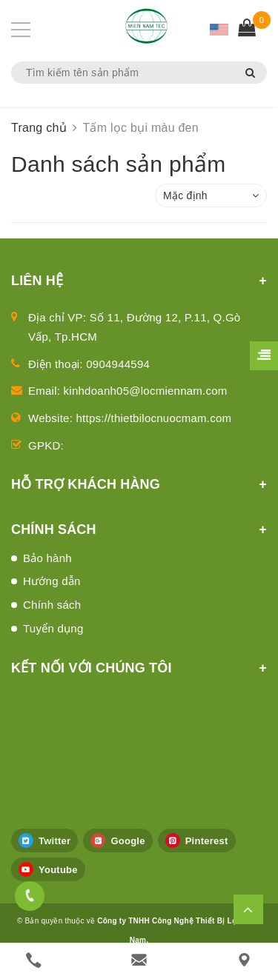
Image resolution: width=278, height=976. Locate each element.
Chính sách (52, 604)
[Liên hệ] (244, 960)
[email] (139, 960)
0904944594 (118, 364)
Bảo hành (47, 558)
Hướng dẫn (52, 581)
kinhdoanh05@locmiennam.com (146, 390)
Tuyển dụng (53, 628)
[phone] (33, 960)
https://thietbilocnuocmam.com (154, 418)
